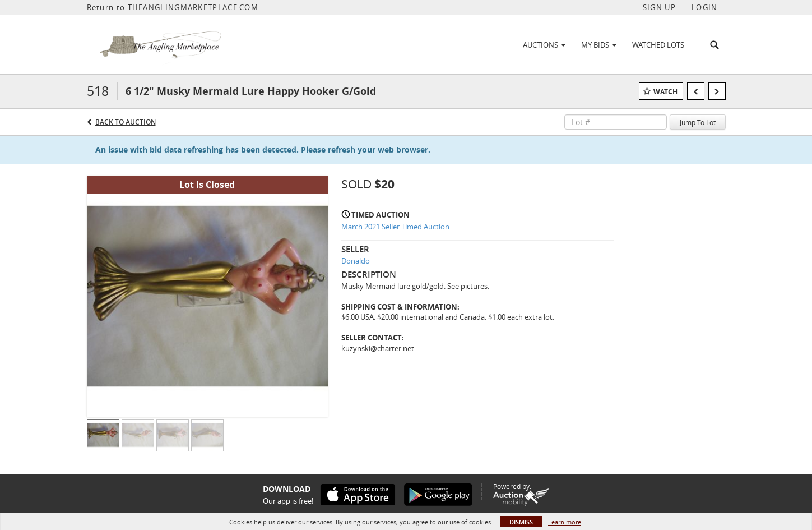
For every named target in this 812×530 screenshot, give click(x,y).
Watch (665, 91)
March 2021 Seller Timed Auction (395, 227)
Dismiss (521, 522)
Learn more (564, 522)
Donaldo (355, 261)
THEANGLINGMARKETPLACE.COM (193, 7)
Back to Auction (125, 122)
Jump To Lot (698, 122)
